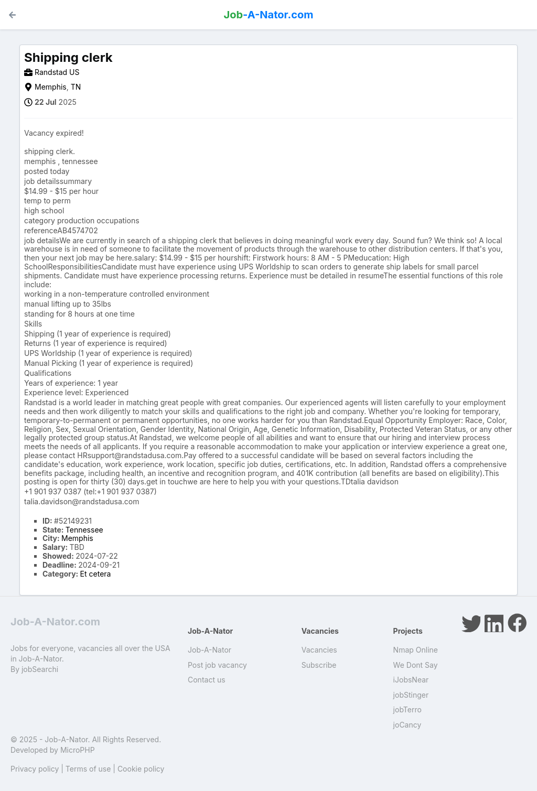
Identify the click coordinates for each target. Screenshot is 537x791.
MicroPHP (77, 749)
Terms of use (88, 768)
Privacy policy (34, 768)
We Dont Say (415, 664)
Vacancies (319, 649)
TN (76, 86)
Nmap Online (415, 649)
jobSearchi (40, 669)
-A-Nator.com (269, 14)
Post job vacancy (217, 664)
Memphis (51, 86)
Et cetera (95, 573)
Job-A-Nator (209, 649)
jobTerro (407, 709)
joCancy (407, 724)
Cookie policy (141, 768)
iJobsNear (411, 679)
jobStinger (411, 694)
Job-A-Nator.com (55, 621)
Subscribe (319, 664)
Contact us (206, 679)
